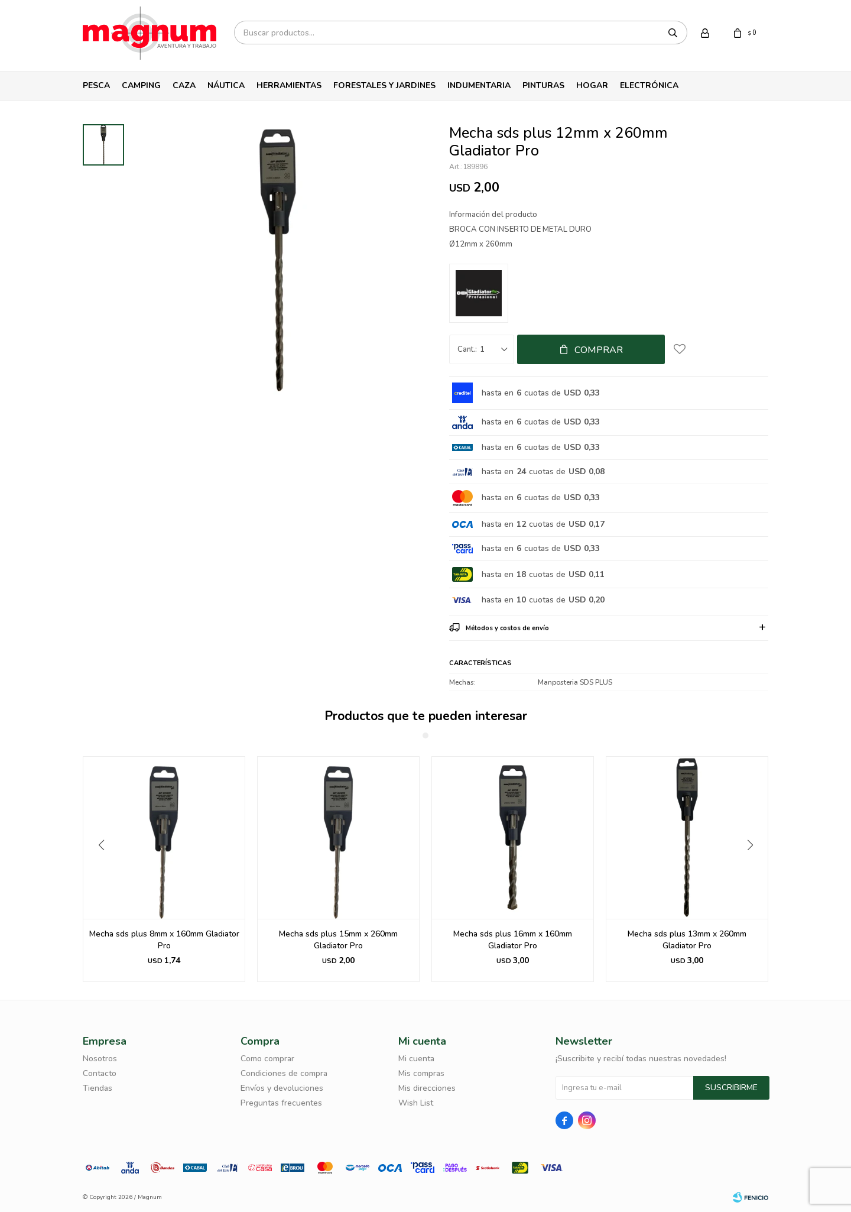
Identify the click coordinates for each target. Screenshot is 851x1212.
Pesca (96, 85)
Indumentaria (479, 85)
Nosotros (100, 1058)
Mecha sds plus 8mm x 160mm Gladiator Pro (339, 939)
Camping (141, 85)
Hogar (592, 85)
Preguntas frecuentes (281, 1103)
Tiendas (97, 1088)
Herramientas (288, 85)
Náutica (226, 85)
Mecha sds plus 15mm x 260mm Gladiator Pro (512, 939)
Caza (184, 85)
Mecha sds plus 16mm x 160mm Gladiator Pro (687, 939)
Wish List (415, 1103)
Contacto (99, 1073)
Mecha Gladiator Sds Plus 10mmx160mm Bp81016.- (164, 939)
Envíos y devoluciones (282, 1088)
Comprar (598, 350)
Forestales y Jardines (384, 85)
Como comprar (267, 1058)
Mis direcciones (427, 1088)
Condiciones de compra (284, 1073)
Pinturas (543, 85)
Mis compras (421, 1073)
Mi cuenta (416, 1058)
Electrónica (649, 85)
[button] (754, 869)
